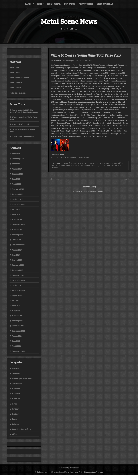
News (65, 163)
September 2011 (18, 331)
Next (126, 179)
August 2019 (17, 169)
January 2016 (17, 194)
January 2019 (17, 174)
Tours (14, 419)
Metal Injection (16, 82)
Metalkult (88, 60)
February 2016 (18, 189)
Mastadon (16, 388)
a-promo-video (116, 163)
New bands (69, 4)
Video (14, 434)
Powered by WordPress (69, 468)
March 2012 (17, 315)
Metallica (16, 398)
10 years (80, 163)
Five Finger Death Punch (22, 378)
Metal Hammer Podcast (19, 77)
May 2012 (16, 310)
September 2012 (18, 290)
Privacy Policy (86, 4)
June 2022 (16, 164)
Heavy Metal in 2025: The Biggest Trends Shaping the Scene (24, 111)
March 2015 (17, 219)
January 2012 (17, 321)
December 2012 (18, 275)
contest (74, 165)
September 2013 (18, 245)
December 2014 (18, 224)
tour (119, 165)
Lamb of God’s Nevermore (23, 136)
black (68, 165)
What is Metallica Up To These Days (23, 118)
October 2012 (17, 285)
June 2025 (16, 153)
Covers (40, 4)
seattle (114, 165)
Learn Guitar (54, 4)
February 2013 (18, 265)
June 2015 (16, 214)
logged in (87, 191)
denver (87, 165)
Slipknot (15, 414)
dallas (80, 165)
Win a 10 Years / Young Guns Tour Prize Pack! (70, 157)
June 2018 (16, 179)
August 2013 (17, 250)
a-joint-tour (104, 163)
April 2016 (16, 184)
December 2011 (18, 326)
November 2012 (18, 280)
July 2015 (16, 209)
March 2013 (17, 260)
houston (94, 165)
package (102, 165)
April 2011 (16, 346)
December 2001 (18, 351)
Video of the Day (105, 4)
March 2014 (17, 229)
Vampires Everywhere (21, 429)
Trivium (15, 424)
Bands (28, 4)
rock (108, 165)
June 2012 (16, 305)
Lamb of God (17, 383)
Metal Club (14, 67)
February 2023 (18, 158)
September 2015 (18, 204)
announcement (58, 165)
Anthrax (15, 368)
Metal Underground (18, 93)
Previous (55, 179)
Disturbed (16, 373)
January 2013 (17, 270)
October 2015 (17, 199)
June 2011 (16, 341)
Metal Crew (15, 72)
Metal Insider (15, 88)
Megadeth (16, 393)
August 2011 (17, 336)
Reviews (15, 409)
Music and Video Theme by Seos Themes (86, 472)
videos (55, 167)
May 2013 (16, 255)
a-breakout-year (92, 163)
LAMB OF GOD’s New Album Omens (22, 130)
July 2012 (16, 300)
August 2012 (17, 295)
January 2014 (17, 234)
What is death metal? (21, 124)
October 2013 (17, 239)
